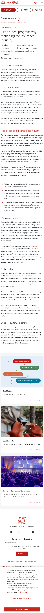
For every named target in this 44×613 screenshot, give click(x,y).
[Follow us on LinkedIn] (11, 532)
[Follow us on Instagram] (25, 532)
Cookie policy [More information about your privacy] (22, 592)
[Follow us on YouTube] (32, 532)
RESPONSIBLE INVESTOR (24, 10)
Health (3, 23)
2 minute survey (15, 561)
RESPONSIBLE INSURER (8, 10)
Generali (4, 566)
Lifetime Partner (10, 167)
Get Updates (30, 561)
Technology (22, 23)
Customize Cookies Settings (22, 598)
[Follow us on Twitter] (18, 532)
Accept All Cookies (22, 609)
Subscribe (22, 553)
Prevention (12, 23)
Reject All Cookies (22, 604)
